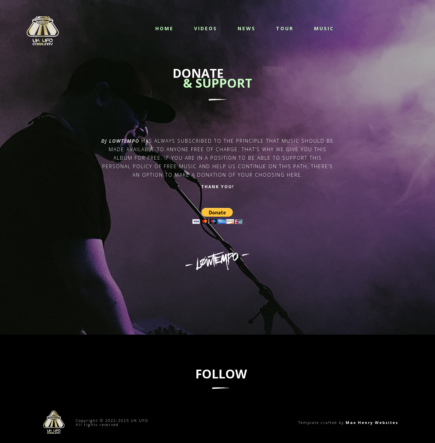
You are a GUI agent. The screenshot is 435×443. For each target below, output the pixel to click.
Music (324, 28)
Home (164, 28)
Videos (205, 28)
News (247, 28)
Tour (285, 28)
